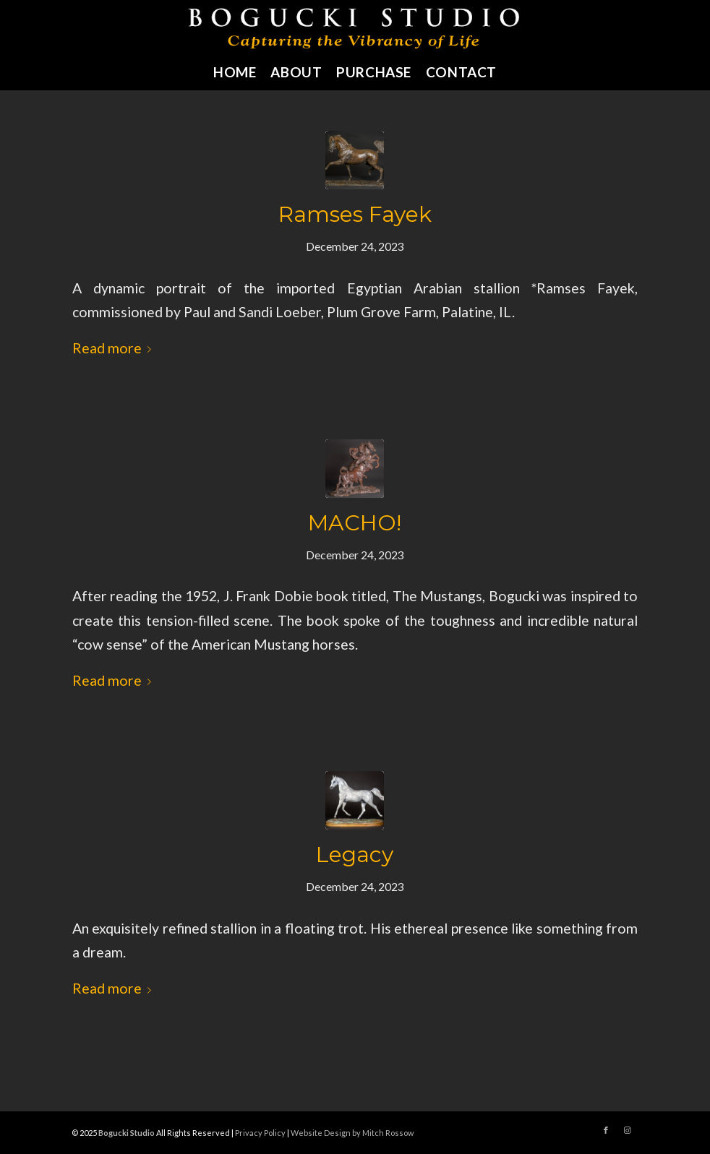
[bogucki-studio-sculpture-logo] (355, 27)
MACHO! (354, 522)
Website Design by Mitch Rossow (352, 1132)
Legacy (354, 854)
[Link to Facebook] (606, 1130)
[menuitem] (234, 72)
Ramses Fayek (355, 214)
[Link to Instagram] (627, 1130)
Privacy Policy (260, 1132)
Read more (114, 348)
